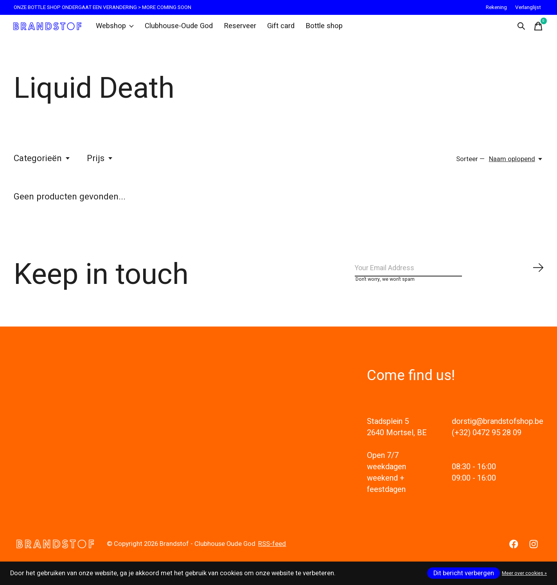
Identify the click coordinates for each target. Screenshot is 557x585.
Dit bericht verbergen (463, 573)
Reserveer (236, 29)
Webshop (118, 29)
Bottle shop (317, 29)
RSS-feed (272, 556)
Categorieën (42, 164)
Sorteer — (470, 165)
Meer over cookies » (524, 573)
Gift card (276, 29)
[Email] (449, 276)
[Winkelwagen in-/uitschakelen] (535, 29)
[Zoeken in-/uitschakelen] (518, 29)
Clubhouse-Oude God (179, 29)
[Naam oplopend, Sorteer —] (516, 165)
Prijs (100, 164)
